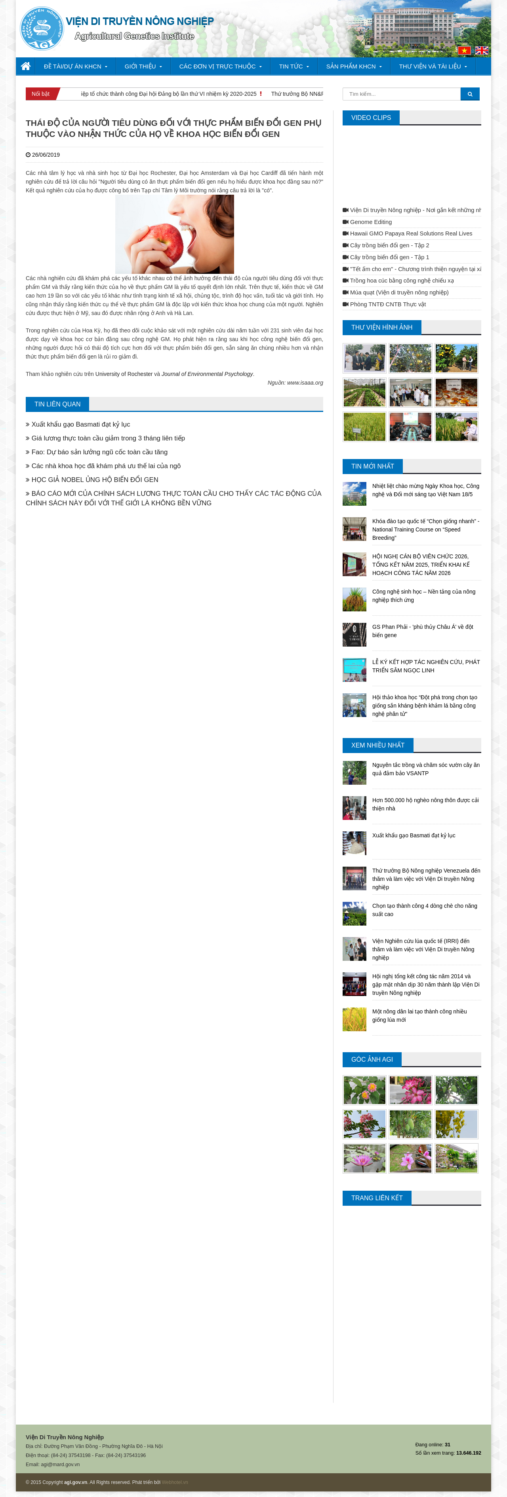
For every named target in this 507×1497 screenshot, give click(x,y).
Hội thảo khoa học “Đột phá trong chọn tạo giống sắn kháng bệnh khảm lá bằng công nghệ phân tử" (424, 705)
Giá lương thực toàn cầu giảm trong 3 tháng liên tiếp (105, 438)
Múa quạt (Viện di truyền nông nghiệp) (396, 292)
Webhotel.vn (175, 1482)
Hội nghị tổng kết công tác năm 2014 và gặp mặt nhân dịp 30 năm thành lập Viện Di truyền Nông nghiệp (426, 984)
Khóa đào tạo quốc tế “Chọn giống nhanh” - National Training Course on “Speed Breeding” (425, 529)
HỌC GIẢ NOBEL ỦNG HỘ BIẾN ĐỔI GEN (92, 480)
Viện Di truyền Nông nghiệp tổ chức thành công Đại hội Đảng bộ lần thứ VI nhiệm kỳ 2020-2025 (141, 94)
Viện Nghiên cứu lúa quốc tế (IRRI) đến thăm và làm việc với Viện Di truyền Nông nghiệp (423, 949)
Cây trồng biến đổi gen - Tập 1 (386, 257)
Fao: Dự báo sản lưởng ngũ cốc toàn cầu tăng (97, 452)
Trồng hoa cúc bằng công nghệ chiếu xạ (398, 280)
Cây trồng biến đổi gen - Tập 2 (386, 245)
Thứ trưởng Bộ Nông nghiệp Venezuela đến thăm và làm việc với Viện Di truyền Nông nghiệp (426, 878)
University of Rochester (124, 374)
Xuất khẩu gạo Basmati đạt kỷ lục (78, 424)
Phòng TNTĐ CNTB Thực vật (384, 304)
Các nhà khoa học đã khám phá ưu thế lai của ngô (103, 466)
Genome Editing (367, 222)
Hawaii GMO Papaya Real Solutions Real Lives (408, 233)
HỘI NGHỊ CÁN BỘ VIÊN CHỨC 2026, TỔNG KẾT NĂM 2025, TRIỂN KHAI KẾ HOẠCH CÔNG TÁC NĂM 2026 (421, 564)
